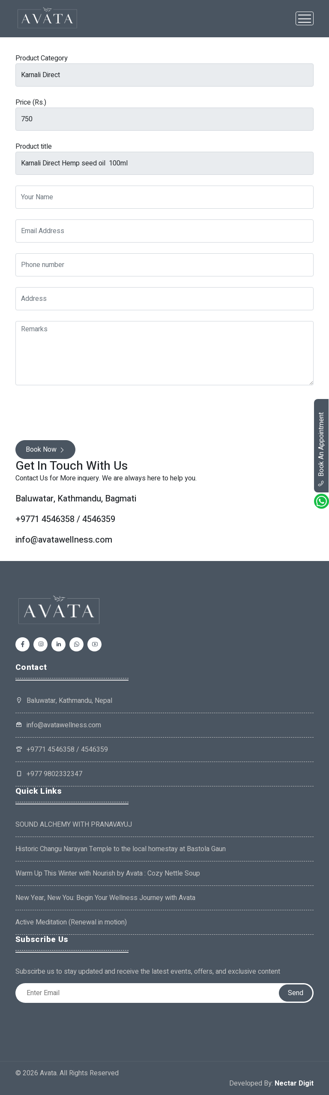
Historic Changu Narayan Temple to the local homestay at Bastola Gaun (120, 849)
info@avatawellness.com (58, 725)
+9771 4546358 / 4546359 (61, 749)
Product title (33, 146)
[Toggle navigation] (305, 18)
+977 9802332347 (48, 774)
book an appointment (321, 449)
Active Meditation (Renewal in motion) (71, 922)
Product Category (41, 58)
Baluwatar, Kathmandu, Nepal (69, 701)
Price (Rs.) (30, 102)
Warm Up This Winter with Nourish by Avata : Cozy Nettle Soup (107, 873)
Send (295, 993)
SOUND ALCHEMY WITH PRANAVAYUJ (73, 824)
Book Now (45, 449)
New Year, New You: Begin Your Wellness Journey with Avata (105, 898)
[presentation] (80, 412)
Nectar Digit (294, 1083)
